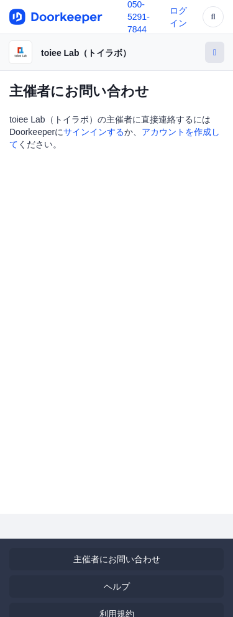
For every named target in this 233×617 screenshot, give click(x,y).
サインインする (93, 132)
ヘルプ (117, 586)
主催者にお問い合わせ (116, 559)
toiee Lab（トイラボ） (86, 53)
